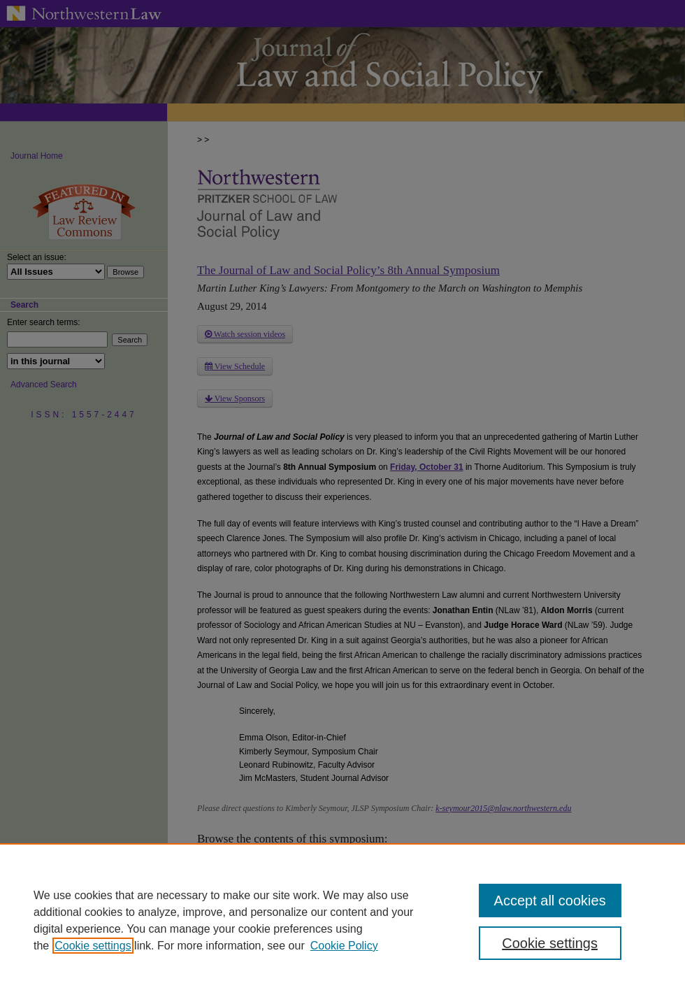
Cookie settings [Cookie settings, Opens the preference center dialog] (550, 943)
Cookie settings (93, 946)
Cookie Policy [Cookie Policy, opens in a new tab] (344, 946)
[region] (342, 920)
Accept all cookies (550, 900)
